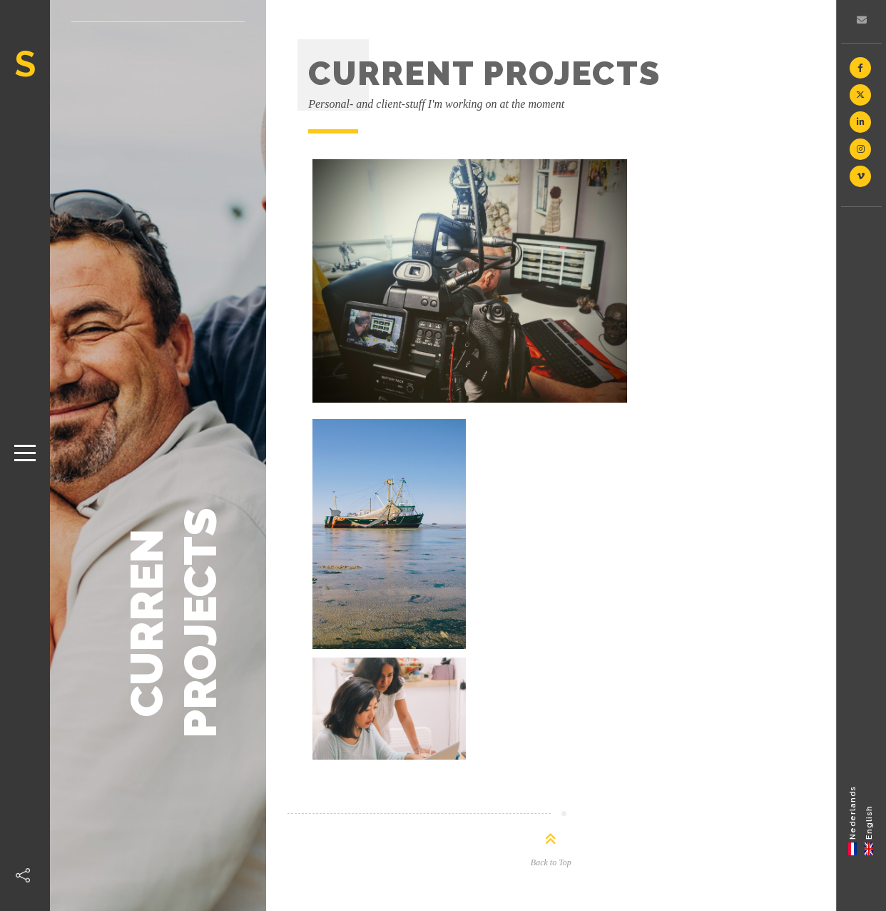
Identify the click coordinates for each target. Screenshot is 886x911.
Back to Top (551, 862)
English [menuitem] (869, 822)
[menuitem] (853, 820)
